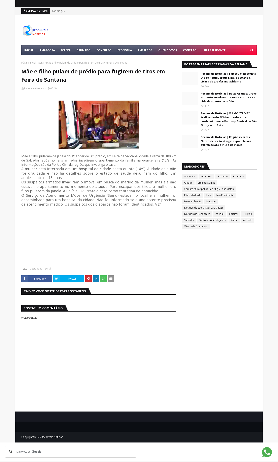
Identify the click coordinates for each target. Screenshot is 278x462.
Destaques (36, 268)
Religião (247, 214)
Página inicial (28, 62)
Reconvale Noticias (35, 88)
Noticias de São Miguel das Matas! (203, 207)
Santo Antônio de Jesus (212, 220)
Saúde (234, 220)
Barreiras (222, 176)
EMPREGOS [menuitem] (145, 50)
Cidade (188, 182)
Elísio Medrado (192, 195)
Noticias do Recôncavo (197, 214)
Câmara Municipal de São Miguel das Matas (209, 189)
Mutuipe (211, 201)
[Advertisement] (183, 30)
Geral (41, 62)
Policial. (219, 214)
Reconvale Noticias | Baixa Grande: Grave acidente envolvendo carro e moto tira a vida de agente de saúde (228, 97)
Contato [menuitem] (190, 50)
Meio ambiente (192, 201)
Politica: (233, 214)
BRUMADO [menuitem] (84, 50)
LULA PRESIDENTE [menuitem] (214, 50)
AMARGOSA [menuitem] (47, 50)
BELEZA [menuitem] (66, 50)
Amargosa (206, 176)
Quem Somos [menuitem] (167, 50)
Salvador (189, 220)
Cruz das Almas (206, 182)
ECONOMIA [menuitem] (124, 50)
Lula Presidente (225, 195)
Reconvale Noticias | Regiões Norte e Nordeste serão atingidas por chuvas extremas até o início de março (226, 141)
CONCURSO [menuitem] (104, 50)
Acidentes (190, 176)
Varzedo (247, 220)
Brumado (238, 176)
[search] (70, 451)
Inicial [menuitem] (29, 50)
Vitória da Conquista (196, 226)
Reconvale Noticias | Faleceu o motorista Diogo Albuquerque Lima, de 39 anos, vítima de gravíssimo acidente (228, 77)
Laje (208, 195)
